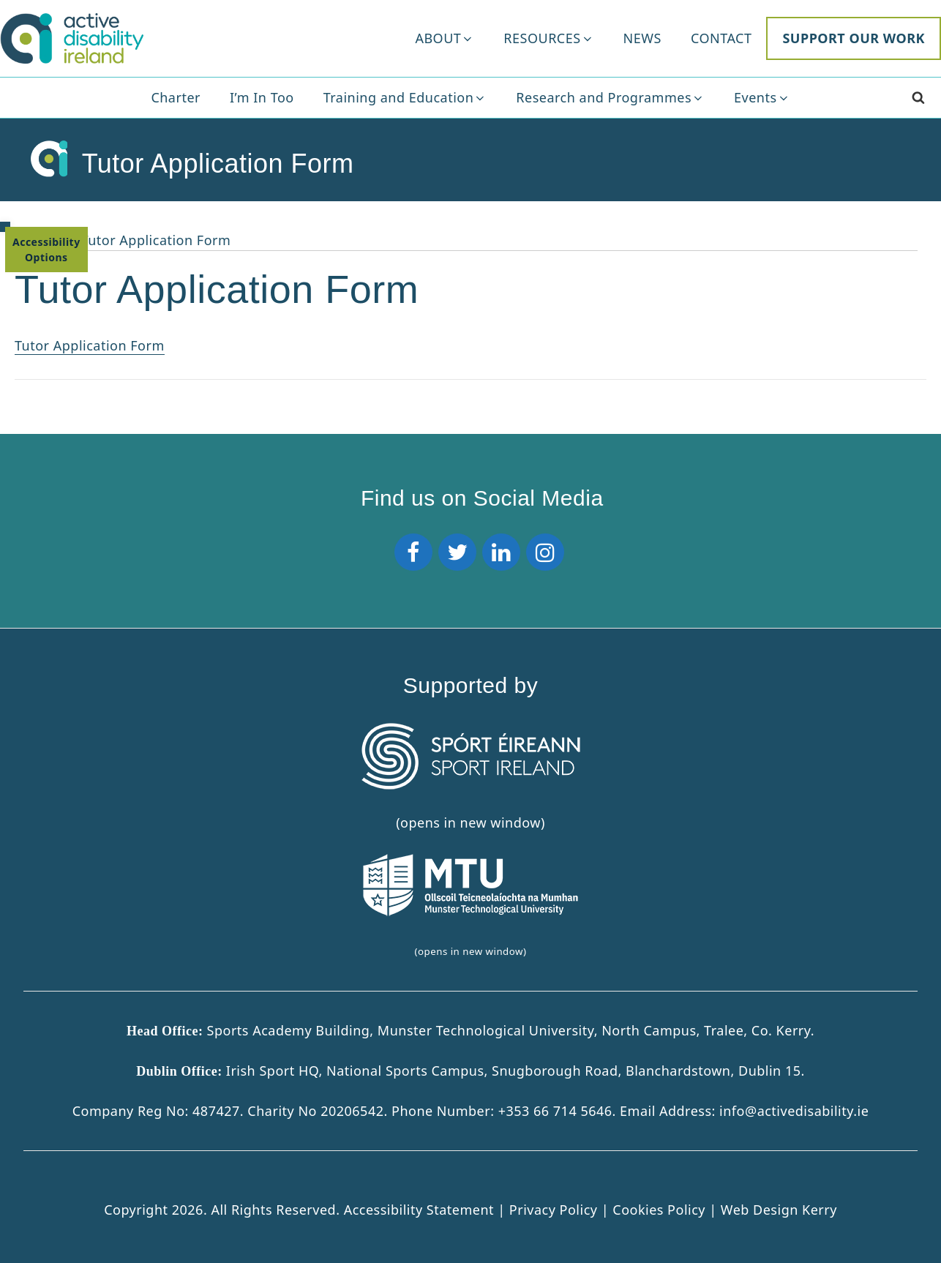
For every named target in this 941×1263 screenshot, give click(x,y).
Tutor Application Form (90, 345)
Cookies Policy (658, 1209)
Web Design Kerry (779, 1209)
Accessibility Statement (421, 1209)
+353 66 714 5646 (555, 1110)
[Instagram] (545, 552)
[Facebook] (413, 552)
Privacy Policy (555, 1209)
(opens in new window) (470, 905)
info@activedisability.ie (794, 1110)
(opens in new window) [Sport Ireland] (470, 777)
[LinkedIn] (501, 552)
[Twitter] (457, 552)
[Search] (918, 98)
